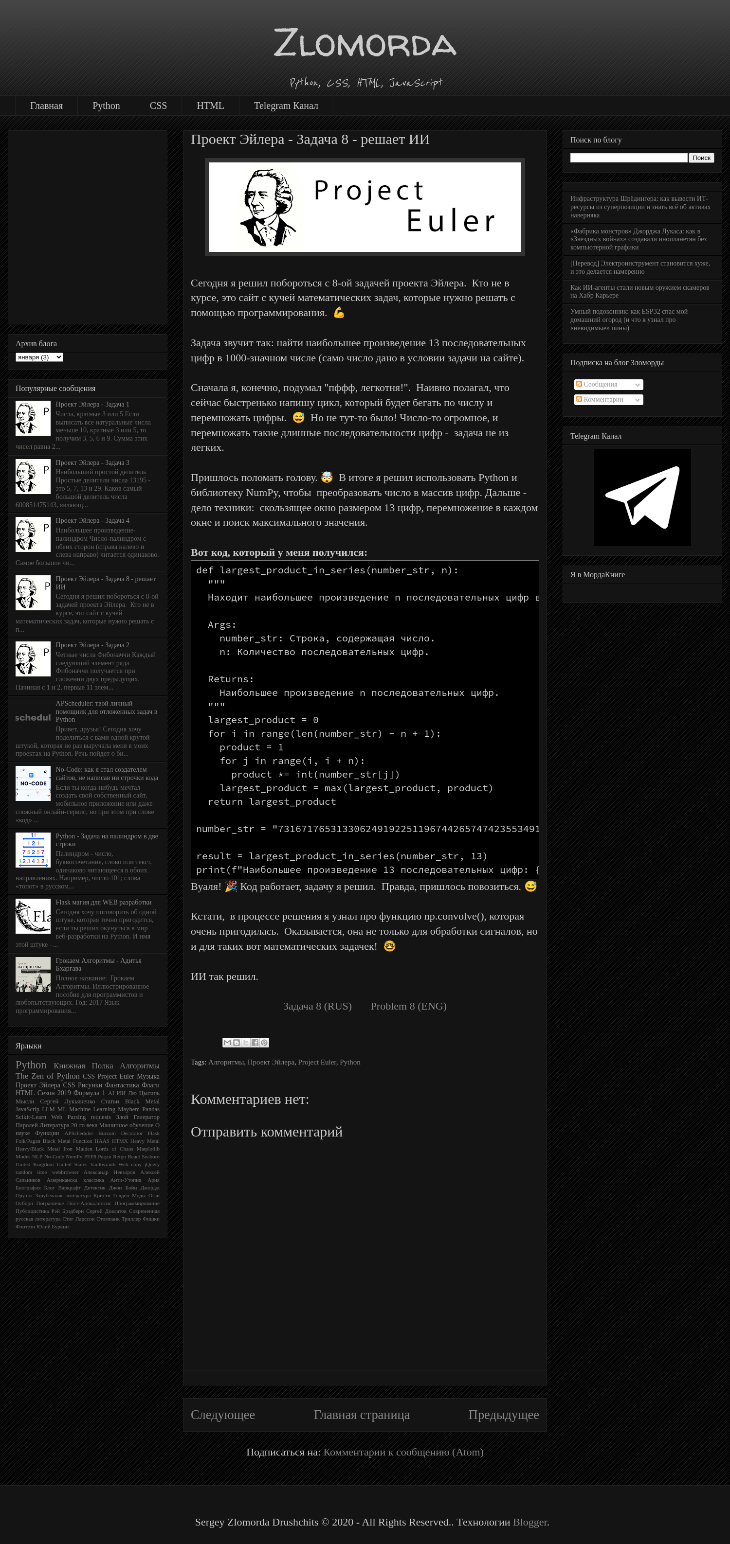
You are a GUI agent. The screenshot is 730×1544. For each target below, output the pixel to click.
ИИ (121, 1093)
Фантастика (122, 1085)
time (42, 1172)
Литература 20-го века (68, 1125)
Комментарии (599, 399)
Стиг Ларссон (78, 1219)
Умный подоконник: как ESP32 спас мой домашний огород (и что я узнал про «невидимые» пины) (629, 320)
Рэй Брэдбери (68, 1211)
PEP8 (90, 1156)
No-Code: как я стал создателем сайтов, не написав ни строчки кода (107, 773)
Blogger (530, 1522)
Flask (154, 1133)
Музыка (148, 1076)
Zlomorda (365, 41)
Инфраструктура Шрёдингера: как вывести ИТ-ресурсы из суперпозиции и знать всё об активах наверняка (640, 207)
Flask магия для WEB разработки (104, 902)
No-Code (54, 1156)
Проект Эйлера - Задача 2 (92, 645)
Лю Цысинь (144, 1093)
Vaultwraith (102, 1164)
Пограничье (50, 1203)
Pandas (151, 1109)
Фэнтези (25, 1226)
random (24, 1172)
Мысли (25, 1101)
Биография (28, 1187)
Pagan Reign (112, 1156)
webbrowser (65, 1172)
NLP (37, 1156)
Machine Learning (92, 1109)
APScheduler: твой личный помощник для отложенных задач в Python (107, 712)
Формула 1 (89, 1093)
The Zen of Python (48, 1076)
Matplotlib (148, 1149)
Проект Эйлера (271, 1062)
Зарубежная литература (63, 1195)
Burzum (107, 1133)
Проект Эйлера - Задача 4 (92, 520)
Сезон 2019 (54, 1093)
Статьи (110, 1101)
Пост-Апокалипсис (89, 1203)
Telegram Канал (286, 105)
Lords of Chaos (114, 1149)
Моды (139, 1195)
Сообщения (596, 384)
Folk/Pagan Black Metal (43, 1141)
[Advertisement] (91, 225)
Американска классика (75, 1180)
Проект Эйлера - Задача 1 (92, 404)
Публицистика (32, 1211)
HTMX (120, 1141)
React (134, 1156)
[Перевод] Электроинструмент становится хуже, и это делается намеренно (640, 267)
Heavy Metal (145, 1141)
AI (111, 1093)
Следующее (223, 1414)
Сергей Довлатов (106, 1211)
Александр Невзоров (109, 1172)
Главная (46, 105)
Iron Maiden (77, 1149)
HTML (210, 105)
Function (82, 1141)
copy (136, 1164)
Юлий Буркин (52, 1226)
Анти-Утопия (125, 1180)
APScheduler (78, 1133)
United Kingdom (35, 1164)
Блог (49, 1187)
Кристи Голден (111, 1195)
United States (71, 1164)
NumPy (74, 1156)
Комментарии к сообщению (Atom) (404, 1452)
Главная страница (362, 1414)
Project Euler (317, 1062)
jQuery (152, 1164)
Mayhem (129, 1109)
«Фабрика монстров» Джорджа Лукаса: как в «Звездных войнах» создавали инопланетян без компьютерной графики (638, 239)
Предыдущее (504, 1414)
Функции (47, 1133)
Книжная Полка (83, 1065)
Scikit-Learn (31, 1117)
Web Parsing (68, 1117)
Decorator (132, 1133)
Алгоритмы (226, 1062)
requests (101, 1117)
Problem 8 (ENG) (409, 1006)
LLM (48, 1109)
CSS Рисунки (83, 1085)
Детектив (95, 1187)
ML (62, 1109)
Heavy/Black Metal (38, 1149)
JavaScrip (27, 1109)
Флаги (151, 1085)
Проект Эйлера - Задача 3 (92, 462)
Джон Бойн (123, 1187)
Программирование (137, 1203)
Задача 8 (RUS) (317, 1006)
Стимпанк (108, 1219)
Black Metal (142, 1101)
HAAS (102, 1141)
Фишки (151, 1219)
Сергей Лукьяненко (67, 1101)
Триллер (131, 1219)
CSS (158, 105)
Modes (23, 1156)
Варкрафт (69, 1187)
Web (123, 1164)
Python (106, 105)
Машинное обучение (126, 1125)
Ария (153, 1180)
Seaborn (151, 1156)
